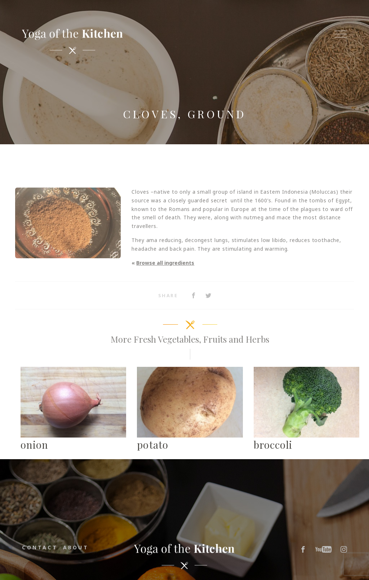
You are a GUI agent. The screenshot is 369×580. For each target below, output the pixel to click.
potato (152, 444)
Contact (39, 547)
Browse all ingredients (165, 262)
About (76, 547)
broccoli (273, 444)
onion (35, 444)
